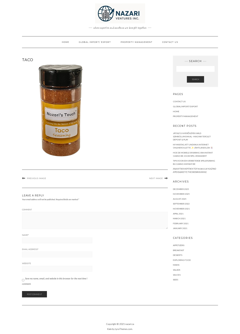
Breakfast (178, 250)
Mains (176, 265)
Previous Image (36, 178)
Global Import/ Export (95, 42)
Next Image (156, 178)
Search (195, 79)
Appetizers (178, 245)
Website (26, 263)
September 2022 (181, 203)
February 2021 (180, 223)
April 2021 (178, 213)
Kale (109, 329)
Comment (27, 209)
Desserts (177, 255)
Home (65, 42)
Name (25, 235)
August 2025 (179, 199)
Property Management (136, 42)
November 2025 (181, 194)
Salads (176, 270)
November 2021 (181, 208)
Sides (175, 279)
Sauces (177, 275)
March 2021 (179, 218)
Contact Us (170, 42)
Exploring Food (182, 260)
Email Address (30, 249)
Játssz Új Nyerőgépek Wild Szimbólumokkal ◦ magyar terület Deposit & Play (192, 136)
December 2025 (181, 189)
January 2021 (180, 228)
